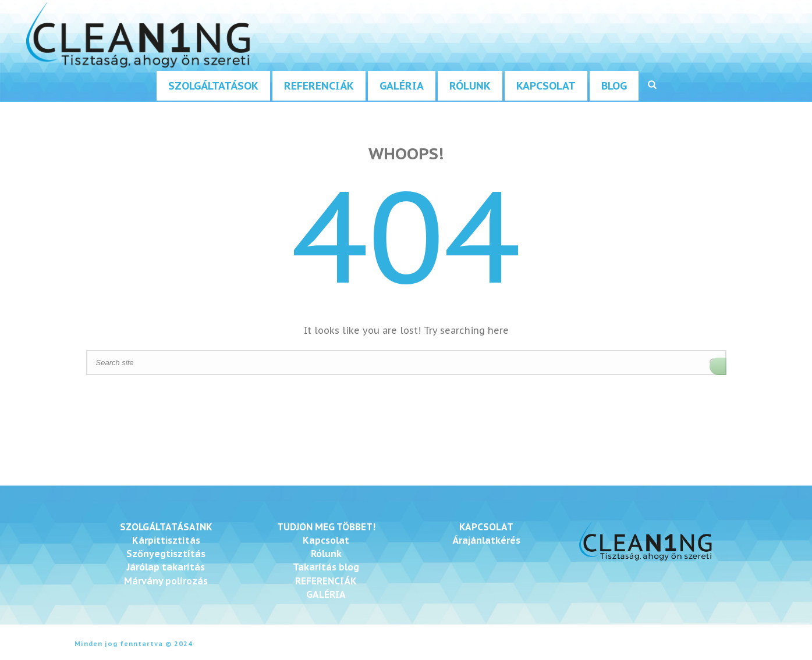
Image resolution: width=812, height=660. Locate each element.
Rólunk (470, 85)
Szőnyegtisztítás (165, 553)
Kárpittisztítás (166, 540)
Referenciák (319, 85)
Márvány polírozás (166, 581)
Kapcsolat (546, 85)
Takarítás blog (326, 567)
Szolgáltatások (213, 85)
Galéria (402, 85)
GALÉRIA (326, 594)
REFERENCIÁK (326, 581)
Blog (614, 85)
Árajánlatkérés (486, 540)
